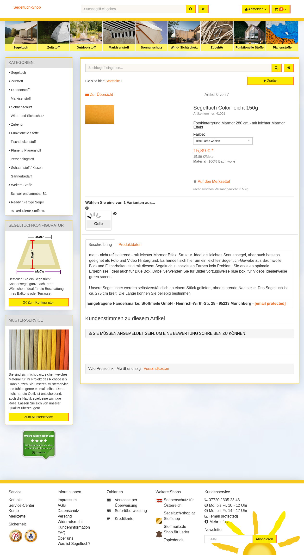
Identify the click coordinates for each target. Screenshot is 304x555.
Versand (65, 516)
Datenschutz (68, 511)
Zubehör (217, 47)
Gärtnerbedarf (20, 176)
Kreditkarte (124, 519)
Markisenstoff (119, 47)
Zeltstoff (53, 47)
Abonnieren (264, 539)
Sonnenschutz (151, 47)
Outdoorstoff (86, 47)
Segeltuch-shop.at (179, 513)
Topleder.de (174, 540)
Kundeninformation (74, 527)
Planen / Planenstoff (25, 150)
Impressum (67, 500)
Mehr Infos (219, 522)
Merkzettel (17, 516)
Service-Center (21, 505)
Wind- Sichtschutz (184, 47)
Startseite (113, 81)
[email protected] (270, 303)
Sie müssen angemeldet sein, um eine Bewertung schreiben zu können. (169, 333)
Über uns (65, 538)
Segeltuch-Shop (27, 7)
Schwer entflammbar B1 (28, 193)
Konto (14, 511)
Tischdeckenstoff (22, 142)
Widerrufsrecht (70, 522)
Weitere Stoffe (20, 185)
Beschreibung (100, 245)
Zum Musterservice (38, 417)
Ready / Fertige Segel (26, 202)
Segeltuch (20, 47)
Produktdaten (130, 245)
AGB (62, 505)
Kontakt (15, 500)
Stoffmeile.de (175, 527)
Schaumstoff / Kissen (26, 168)
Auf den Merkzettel (214, 181)
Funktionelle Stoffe (250, 47)
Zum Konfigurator (38, 302)
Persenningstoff (21, 159)
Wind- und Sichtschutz (26, 116)
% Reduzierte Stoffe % (26, 211)
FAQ (61, 533)
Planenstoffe (282, 47)
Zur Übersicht (101, 94)
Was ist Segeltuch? (74, 544)
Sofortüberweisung (131, 511)
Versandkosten (156, 368)
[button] (281, 9)
